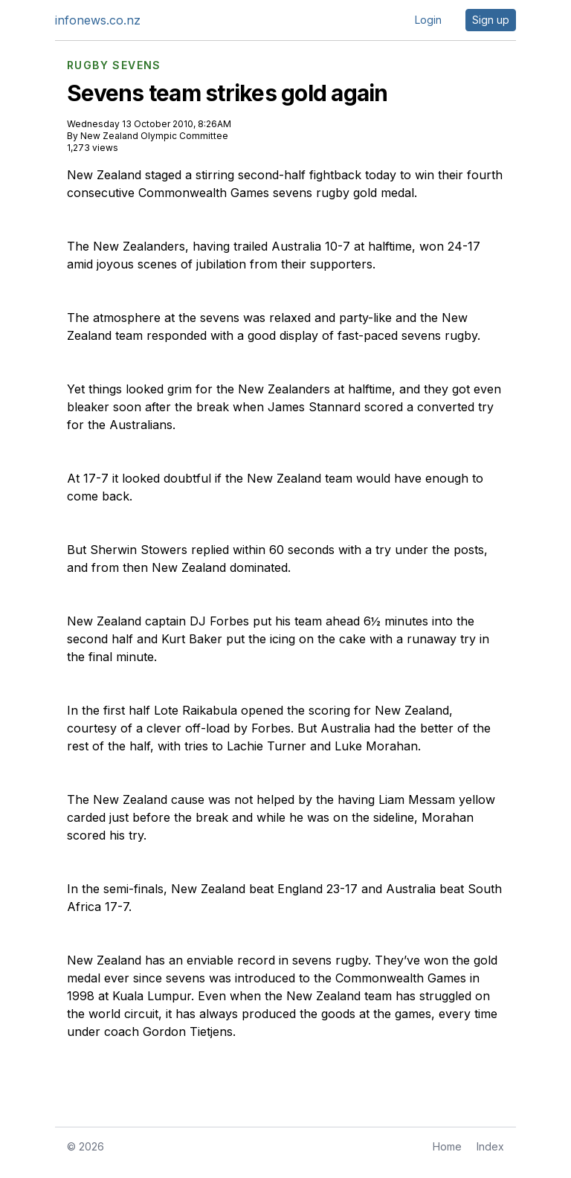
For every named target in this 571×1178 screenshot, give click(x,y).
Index (490, 1146)
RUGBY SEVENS (114, 65)
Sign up (490, 19)
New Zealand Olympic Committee (154, 135)
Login (428, 19)
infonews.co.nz (98, 20)
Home (447, 1146)
